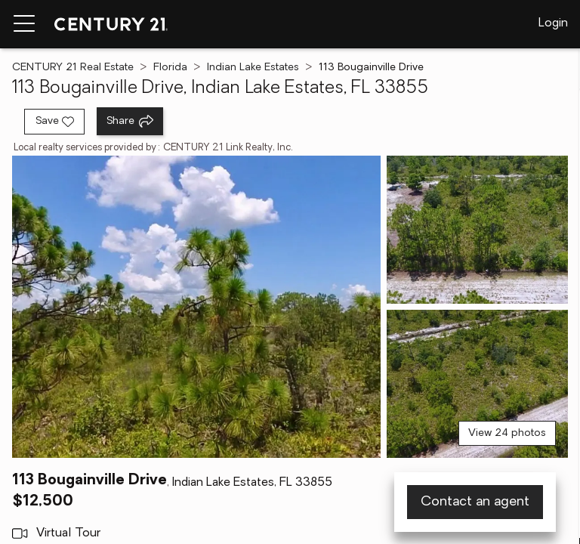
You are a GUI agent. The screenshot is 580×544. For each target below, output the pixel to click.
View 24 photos (507, 433)
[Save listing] (54, 121)
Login (553, 23)
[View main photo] (196, 307)
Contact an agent (475, 502)
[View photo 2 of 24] (477, 230)
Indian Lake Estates (253, 67)
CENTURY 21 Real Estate (73, 67)
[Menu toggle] (24, 24)
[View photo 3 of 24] (477, 384)
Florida (170, 67)
